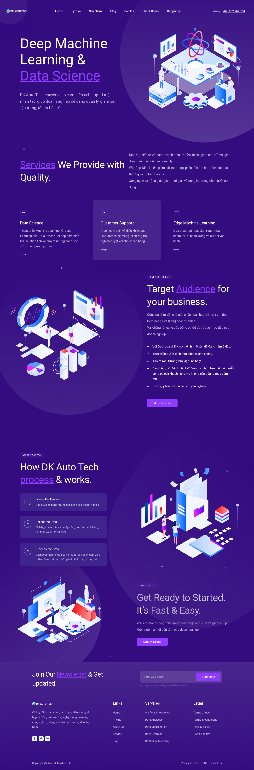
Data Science (16, 223)
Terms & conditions (205, 719)
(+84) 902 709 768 (233, 11)
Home (116, 712)
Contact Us (215, 763)
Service (117, 734)
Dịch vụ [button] (76, 11)
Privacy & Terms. (190, 763)
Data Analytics (154, 719)
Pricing (117, 719)
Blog (115, 741)
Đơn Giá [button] (129, 11)
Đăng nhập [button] (174, 11)
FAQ (204, 763)
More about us (177, 403)
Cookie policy (201, 734)
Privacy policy (201, 726)
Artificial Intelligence (157, 712)
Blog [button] (113, 11)
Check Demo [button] (150, 11)
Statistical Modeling (157, 741)
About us (118, 726)
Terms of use (201, 712)
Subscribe (208, 677)
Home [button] (59, 11)
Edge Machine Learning (210, 223)
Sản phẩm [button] (95, 11)
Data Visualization (156, 726)
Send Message (168, 641)
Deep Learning (153, 734)
